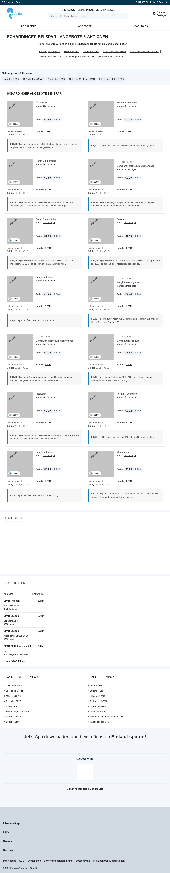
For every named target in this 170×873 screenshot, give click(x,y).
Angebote (85, 26)
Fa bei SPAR (12, 706)
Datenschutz (83, 860)
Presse (7, 841)
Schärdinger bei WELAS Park (144, 51)
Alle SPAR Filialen (16, 661)
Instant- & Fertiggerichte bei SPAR (106, 716)
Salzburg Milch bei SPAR (82, 79)
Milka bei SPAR (13, 696)
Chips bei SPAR (97, 711)
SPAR (48, 131)
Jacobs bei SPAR (14, 691)
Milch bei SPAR (97, 696)
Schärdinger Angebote (49, 51)
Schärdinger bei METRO (50, 56)
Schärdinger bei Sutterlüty (110, 56)
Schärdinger (49, 106)
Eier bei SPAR (96, 685)
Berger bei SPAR (56, 79)
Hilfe (6, 832)
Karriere (8, 850)
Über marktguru (13, 823)
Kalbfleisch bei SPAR (100, 722)
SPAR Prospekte (91, 51)
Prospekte (28, 26)
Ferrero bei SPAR (14, 716)
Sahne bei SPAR (98, 706)
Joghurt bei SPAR (98, 701)
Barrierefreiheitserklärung (58, 860)
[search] (88, 16)
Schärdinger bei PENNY (114, 51)
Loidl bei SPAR (13, 722)
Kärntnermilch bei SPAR (111, 79)
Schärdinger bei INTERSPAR (80, 56)
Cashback (141, 26)
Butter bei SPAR (97, 691)
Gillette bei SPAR (14, 685)
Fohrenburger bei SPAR (17, 711)
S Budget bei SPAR (33, 79)
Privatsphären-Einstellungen (109, 860)
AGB (21, 860)
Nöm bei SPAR (11, 79)
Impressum (9, 860)
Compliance (34, 860)
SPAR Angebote (71, 51)
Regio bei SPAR (14, 701)
